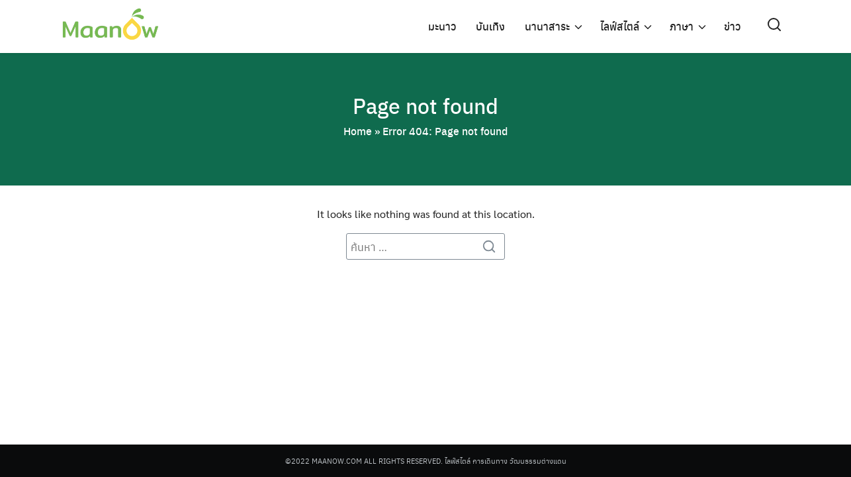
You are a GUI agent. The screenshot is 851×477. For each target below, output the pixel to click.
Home (357, 130)
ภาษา (682, 26)
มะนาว (442, 26)
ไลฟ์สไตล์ (619, 26)
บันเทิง (490, 26)
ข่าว (732, 26)
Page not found (425, 105)
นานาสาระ (547, 26)
